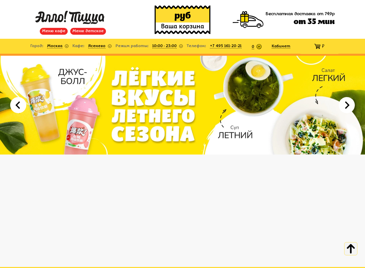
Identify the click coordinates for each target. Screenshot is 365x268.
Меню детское (88, 31)
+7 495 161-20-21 (226, 46)
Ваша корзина (182, 27)
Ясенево (96, 46)
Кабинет (281, 46)
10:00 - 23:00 (164, 46)
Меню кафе (53, 31)
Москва (54, 46)
